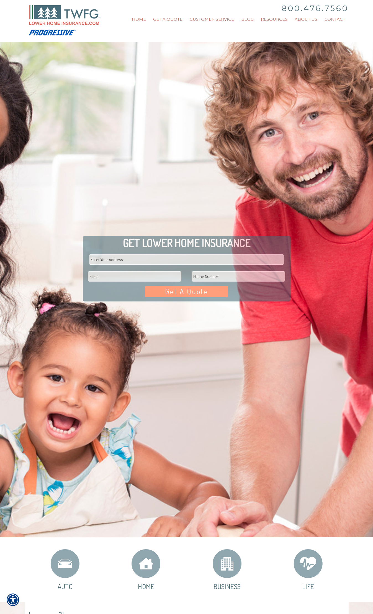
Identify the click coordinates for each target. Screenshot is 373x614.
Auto (65, 569)
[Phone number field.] (238, 276)
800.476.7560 (315, 8)
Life (308, 569)
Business (227, 569)
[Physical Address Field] (186, 259)
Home (146, 569)
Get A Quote (186, 291)
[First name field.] (134, 276)
